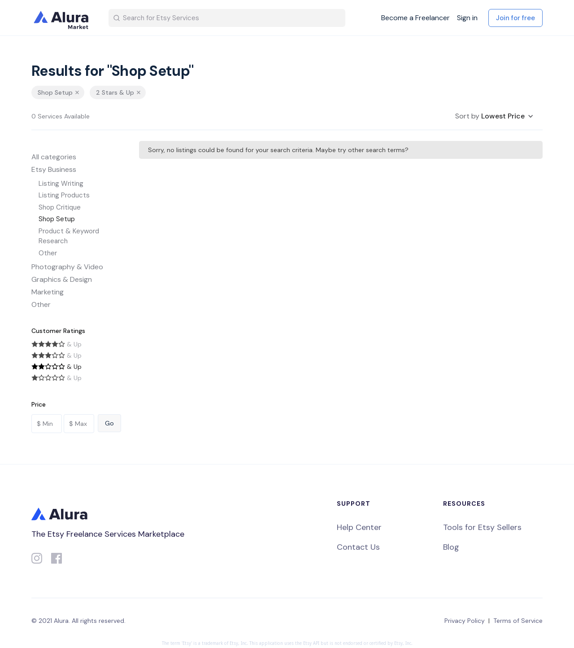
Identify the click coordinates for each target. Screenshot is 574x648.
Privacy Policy (464, 621)
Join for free (515, 17)
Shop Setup (57, 219)
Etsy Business (53, 169)
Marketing (47, 292)
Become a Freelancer (415, 17)
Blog (451, 547)
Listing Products (64, 195)
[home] (62, 18)
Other (48, 253)
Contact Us (358, 547)
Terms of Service (518, 621)
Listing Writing (61, 183)
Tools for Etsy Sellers (482, 527)
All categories (53, 157)
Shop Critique (60, 207)
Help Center (359, 527)
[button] (494, 116)
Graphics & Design (61, 279)
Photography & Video (67, 266)
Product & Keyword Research (69, 236)
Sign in (467, 17)
